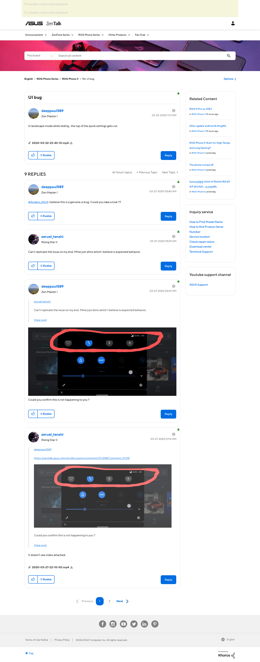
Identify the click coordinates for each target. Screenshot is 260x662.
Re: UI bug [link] (88, 79)
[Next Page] (123, 601)
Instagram (112, 620)
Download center (200, 246)
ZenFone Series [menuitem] (61, 35)
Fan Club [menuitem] (140, 35)
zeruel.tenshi (42, 301)
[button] (33, 155)
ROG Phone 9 (199, 114)
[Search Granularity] (39, 55)
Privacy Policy (62, 640)
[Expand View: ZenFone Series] (72, 35)
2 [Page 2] (109, 601)
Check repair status (201, 242)
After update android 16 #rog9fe (207, 126)
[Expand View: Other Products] (129, 35)
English (28, 79)
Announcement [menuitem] (34, 35)
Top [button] (31, 653)
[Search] (145, 55)
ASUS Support (198, 285)
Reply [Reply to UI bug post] (168, 155)
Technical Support (201, 252)
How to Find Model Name (206, 222)
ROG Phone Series (47, 79)
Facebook (102, 620)
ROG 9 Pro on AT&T (200, 109)
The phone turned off (201, 165)
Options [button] (228, 79)
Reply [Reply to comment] (168, 216)
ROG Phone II (70, 79)
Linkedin (144, 620)
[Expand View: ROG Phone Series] (102, 35)
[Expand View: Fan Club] (148, 35)
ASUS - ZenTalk (43, 23)
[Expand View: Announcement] (46, 35)
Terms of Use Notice (36, 640)
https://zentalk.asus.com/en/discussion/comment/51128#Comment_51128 (81, 458)
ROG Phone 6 (199, 191)
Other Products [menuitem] (117, 35)
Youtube (123, 620)
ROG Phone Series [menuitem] (89, 35)
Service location (199, 237)
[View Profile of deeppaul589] (52, 111)
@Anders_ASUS (38, 202)
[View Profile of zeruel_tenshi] (52, 236)
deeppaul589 (42, 449)
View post (40, 320)
